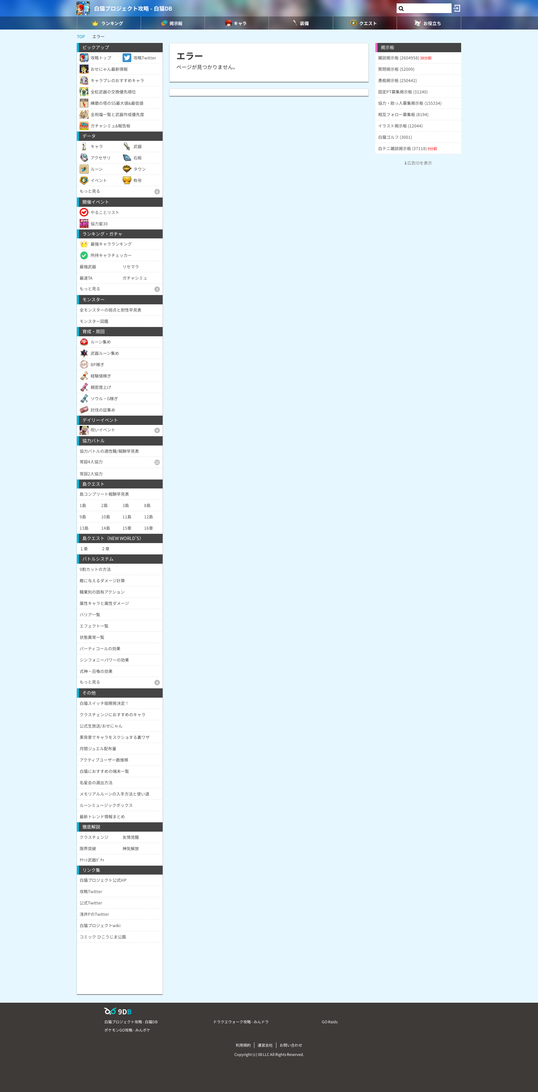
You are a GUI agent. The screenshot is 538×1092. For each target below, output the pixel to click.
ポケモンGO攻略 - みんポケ (127, 1030)
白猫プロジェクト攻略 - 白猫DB (133, 8)
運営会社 (265, 1045)
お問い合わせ (291, 1045)
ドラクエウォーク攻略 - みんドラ (241, 1021)
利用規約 (243, 1045)
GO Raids (330, 1021)
